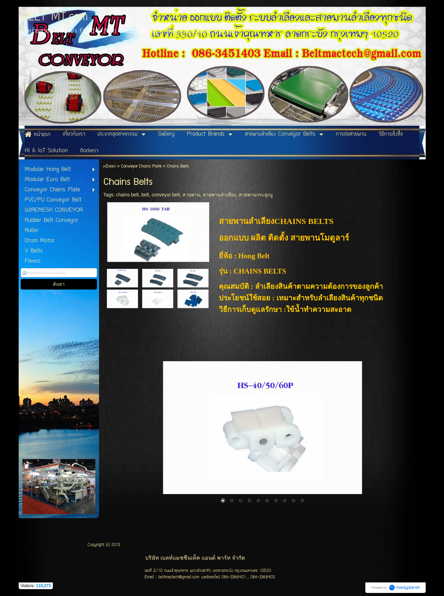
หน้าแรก (109, 166)
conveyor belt (166, 194)
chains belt (127, 194)
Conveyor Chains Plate (141, 166)
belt (145, 194)
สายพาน (191, 194)
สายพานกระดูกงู (256, 194)
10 (302, 501)
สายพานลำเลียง (219, 194)
